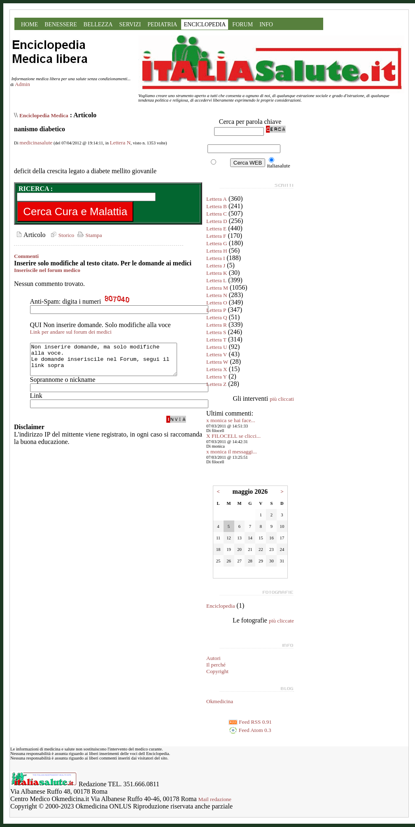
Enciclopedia (220, 606)
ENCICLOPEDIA (205, 24)
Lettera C (216, 214)
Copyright (217, 671)
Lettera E (216, 228)
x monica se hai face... (230, 420)
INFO (266, 24)
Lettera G (216, 243)
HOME (29, 24)
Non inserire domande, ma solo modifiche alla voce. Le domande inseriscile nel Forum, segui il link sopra (112, 362)
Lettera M (217, 288)
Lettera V (216, 354)
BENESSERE (60, 24)
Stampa (89, 235)
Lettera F (216, 236)
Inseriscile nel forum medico (47, 270)
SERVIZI (130, 24)
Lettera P (216, 310)
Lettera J (215, 266)
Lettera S (216, 332)
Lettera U (216, 347)
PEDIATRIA (162, 24)
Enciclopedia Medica (43, 115)
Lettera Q (216, 317)
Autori (213, 658)
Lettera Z (216, 384)
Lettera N (120, 142)
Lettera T (216, 340)
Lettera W (217, 362)
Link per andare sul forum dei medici (71, 332)
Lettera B (216, 206)
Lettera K (216, 273)
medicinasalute (35, 142)
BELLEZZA (98, 24)
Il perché (216, 665)
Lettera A (216, 199)
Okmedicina (219, 701)
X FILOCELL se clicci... (233, 436)
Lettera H (216, 251)
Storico (61, 235)
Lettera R (216, 325)
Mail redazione (214, 799)
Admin (22, 84)
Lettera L (216, 280)
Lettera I (215, 258)
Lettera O (216, 303)
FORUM (242, 24)
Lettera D (216, 221)
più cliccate (281, 621)
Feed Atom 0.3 (250, 730)
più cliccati (282, 399)
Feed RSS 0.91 (250, 722)
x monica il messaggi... (231, 451)
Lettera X (216, 369)
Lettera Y (216, 377)
